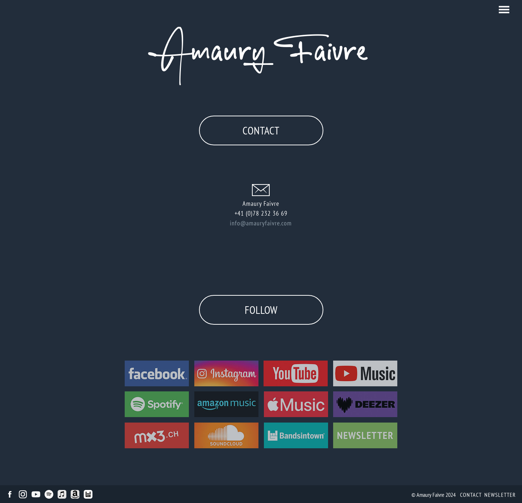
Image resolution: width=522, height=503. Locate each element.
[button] (504, 10)
